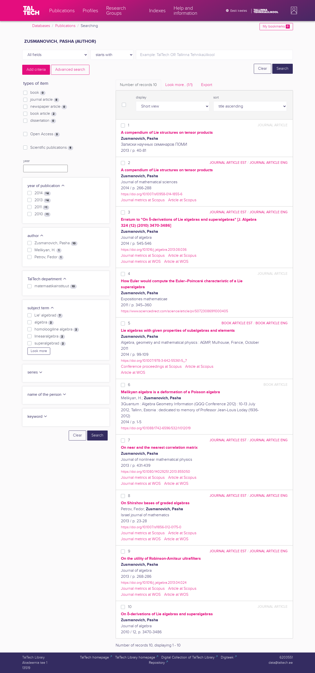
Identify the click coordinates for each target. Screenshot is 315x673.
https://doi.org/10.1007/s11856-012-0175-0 (151, 527)
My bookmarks (276, 26)
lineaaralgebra (49, 336)
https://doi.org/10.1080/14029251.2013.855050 (155, 472)
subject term (40, 308)
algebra (43, 322)
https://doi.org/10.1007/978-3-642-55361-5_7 (154, 360)
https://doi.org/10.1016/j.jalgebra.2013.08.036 (154, 250)
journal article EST (228, 162)
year (26, 161)
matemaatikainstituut (55, 286)
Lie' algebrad (48, 315)
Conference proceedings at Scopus (151, 366)
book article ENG (272, 323)
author (35, 236)
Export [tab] (206, 84)
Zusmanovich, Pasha (55, 243)
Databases (41, 26)
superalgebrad (49, 343)
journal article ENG (269, 162)
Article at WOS (176, 261)
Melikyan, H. (47, 250)
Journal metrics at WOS (141, 261)
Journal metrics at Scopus (143, 200)
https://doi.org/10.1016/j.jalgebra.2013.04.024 (154, 582)
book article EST (237, 323)
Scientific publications (51, 147)
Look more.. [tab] (179, 84)
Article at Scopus (182, 200)
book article (43, 113)
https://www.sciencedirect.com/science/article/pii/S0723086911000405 (174, 311)
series (35, 372)
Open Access (44, 134)
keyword (37, 416)
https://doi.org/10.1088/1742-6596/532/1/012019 (156, 428)
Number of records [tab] (138, 84)
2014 (42, 193)
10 (130, 606)
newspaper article (48, 106)
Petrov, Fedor (48, 257)
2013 (42, 200)
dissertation (43, 120)
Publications (65, 26)
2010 (42, 214)
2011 (41, 207)
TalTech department (47, 279)
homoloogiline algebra (56, 329)
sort (216, 98)
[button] (293, 10)
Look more (39, 351)
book (37, 92)
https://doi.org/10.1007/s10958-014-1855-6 (151, 194)
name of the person (46, 394)
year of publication (46, 186)
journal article (44, 99)
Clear (262, 68)
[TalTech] (31, 10)
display (141, 98)
